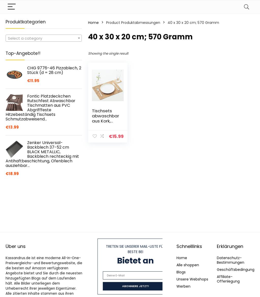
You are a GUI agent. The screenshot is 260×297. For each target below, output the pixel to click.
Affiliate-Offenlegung (228, 279)
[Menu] (12, 7)
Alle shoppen (187, 265)
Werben (183, 286)
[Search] (246, 7)
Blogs (181, 272)
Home (93, 22)
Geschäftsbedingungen (238, 269)
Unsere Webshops (192, 279)
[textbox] (44, 38)
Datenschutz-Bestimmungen (230, 260)
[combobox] (44, 38)
